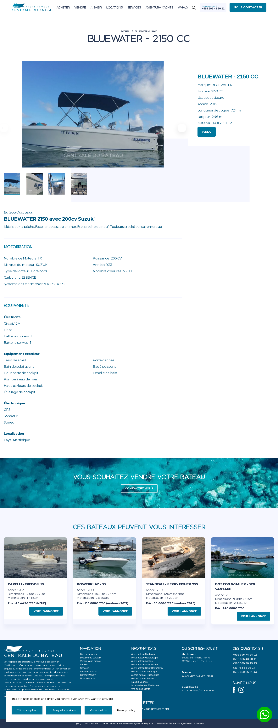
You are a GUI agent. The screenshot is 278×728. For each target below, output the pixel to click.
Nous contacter (88, 678)
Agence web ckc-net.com (192, 723)
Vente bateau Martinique (143, 654)
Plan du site (116, 723)
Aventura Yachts (88, 671)
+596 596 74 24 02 (245, 654)
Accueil (125, 31)
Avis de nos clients (140, 689)
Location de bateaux (90, 657)
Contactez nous (139, 488)
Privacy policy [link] (126, 710)
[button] (182, 128)
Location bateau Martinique (145, 685)
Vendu (206, 132)
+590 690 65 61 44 (245, 672)
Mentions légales (132, 723)
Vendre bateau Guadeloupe (145, 675)
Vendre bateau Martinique (144, 671)
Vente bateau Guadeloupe (144, 657)
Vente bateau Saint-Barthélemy (147, 668)
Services (84, 668)
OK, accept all (27, 710)
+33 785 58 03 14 (244, 667)
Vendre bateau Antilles (142, 678)
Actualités (136, 692)
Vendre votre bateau (90, 661)
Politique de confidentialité (154, 723)
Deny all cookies (63, 710)
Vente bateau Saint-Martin (144, 664)
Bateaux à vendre (89, 654)
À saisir (84, 664)
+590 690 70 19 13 (245, 663)
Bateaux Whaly (88, 675)
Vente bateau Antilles (142, 661)
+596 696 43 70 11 (245, 659)
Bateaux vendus (139, 682)
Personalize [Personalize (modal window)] (98, 710)
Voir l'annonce (46, 611)
